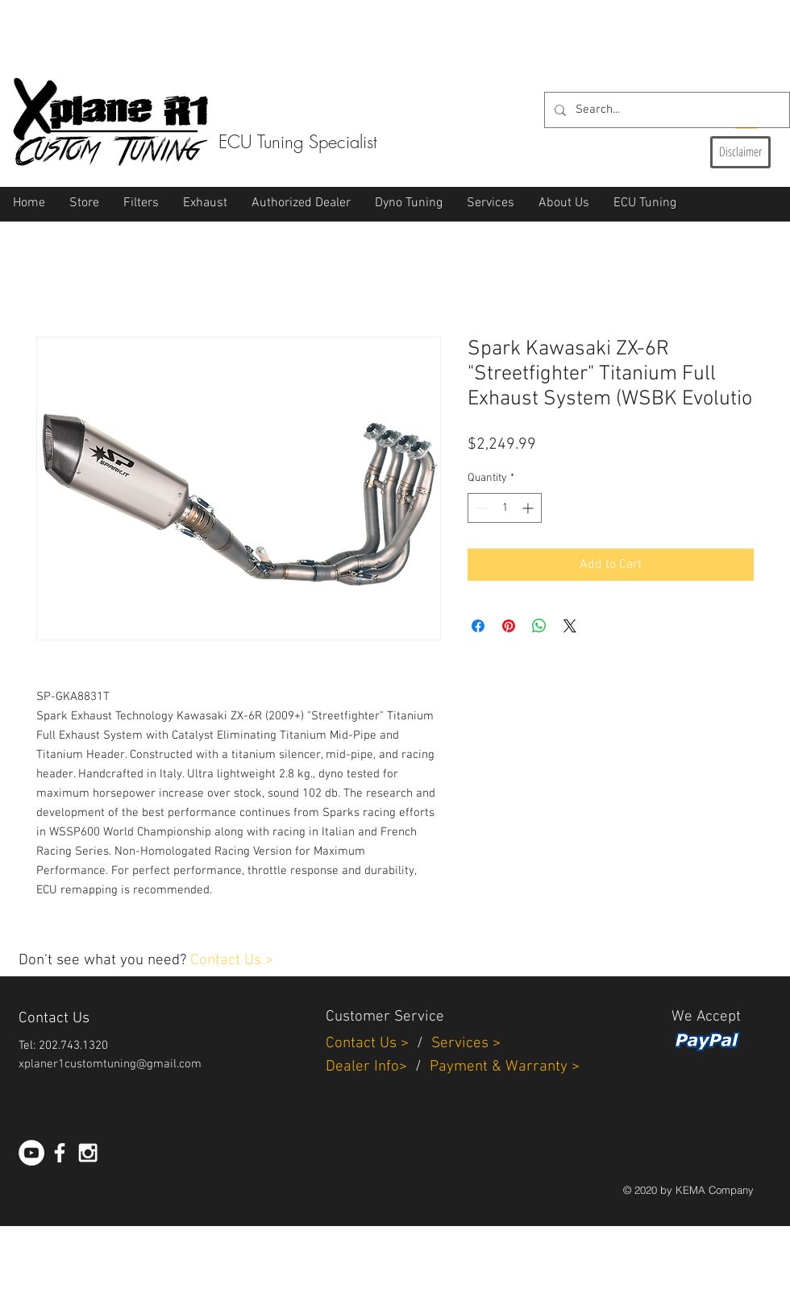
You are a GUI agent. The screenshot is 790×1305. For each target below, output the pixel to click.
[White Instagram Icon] (88, 1153)
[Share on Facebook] (478, 626)
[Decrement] (480, 508)
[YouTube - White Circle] (31, 1153)
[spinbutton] (504, 508)
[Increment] (529, 508)
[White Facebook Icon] (60, 1153)
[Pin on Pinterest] (508, 626)
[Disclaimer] (740, 152)
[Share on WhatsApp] (539, 626)
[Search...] (665, 110)
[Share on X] (570, 626)
